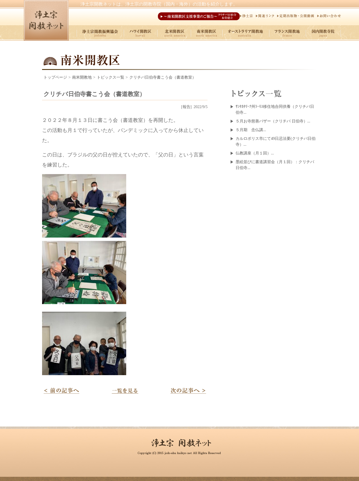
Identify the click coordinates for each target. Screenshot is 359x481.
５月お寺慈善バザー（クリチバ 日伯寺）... (273, 121)
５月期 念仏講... (251, 130)
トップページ (55, 77)
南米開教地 (82, 77)
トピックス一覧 (110, 77)
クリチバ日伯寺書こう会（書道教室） (162, 77)
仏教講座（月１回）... (255, 153)
